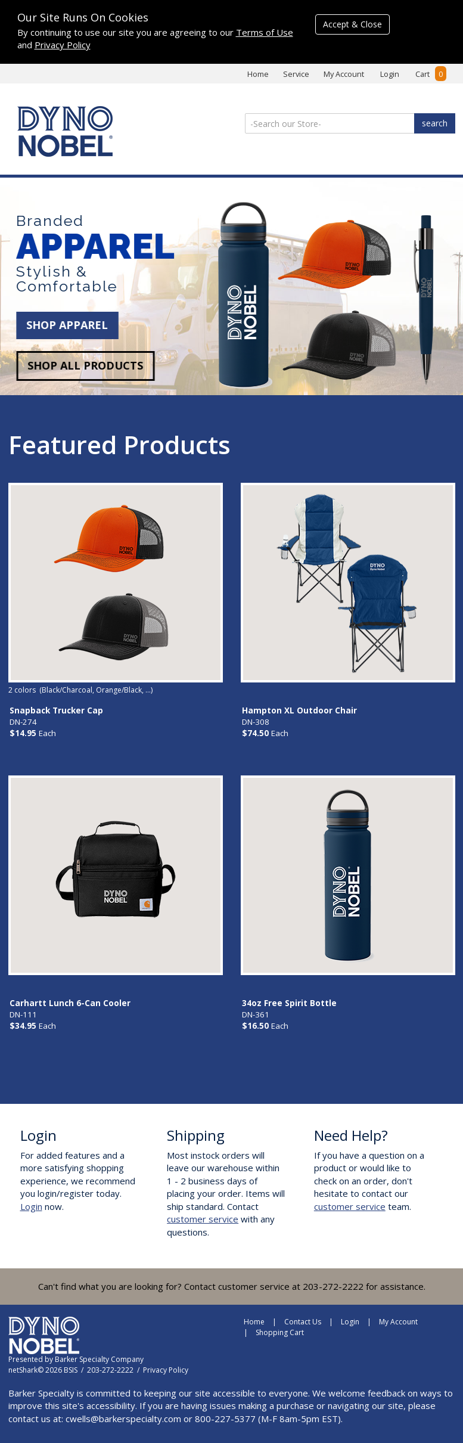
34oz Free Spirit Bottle (289, 1003)
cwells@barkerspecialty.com (123, 1419)
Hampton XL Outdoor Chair (299, 710)
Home (258, 74)
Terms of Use (264, 32)
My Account (344, 74)
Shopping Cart (280, 1332)
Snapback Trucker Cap (56, 710)
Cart (430, 74)
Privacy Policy (63, 45)
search (435, 123)
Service (296, 74)
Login (389, 74)
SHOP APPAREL (62, 325)
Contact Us (302, 1322)
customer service (202, 1219)
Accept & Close (352, 24)
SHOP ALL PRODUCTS (80, 365)
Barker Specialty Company (99, 1359)
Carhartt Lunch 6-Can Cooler (70, 1003)
